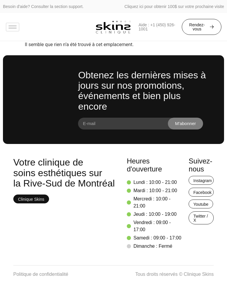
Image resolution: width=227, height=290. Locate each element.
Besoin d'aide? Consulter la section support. (43, 6)
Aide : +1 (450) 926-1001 (157, 26)
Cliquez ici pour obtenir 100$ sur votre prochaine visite (174, 6)
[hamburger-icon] (12, 27)
